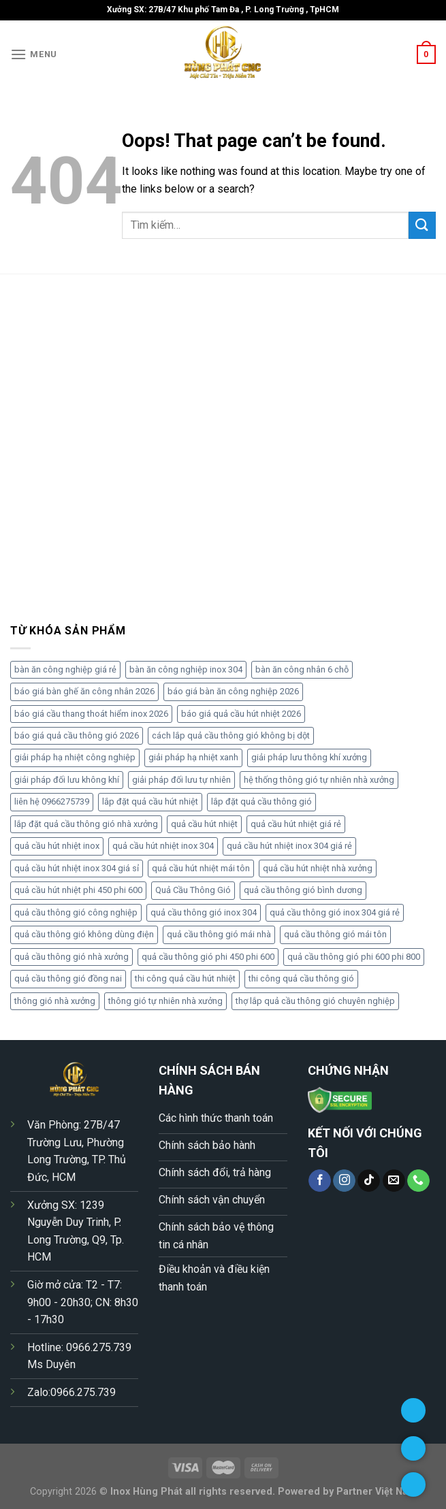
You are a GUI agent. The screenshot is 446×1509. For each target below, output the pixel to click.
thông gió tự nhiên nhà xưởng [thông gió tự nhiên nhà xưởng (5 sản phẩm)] (165, 1001)
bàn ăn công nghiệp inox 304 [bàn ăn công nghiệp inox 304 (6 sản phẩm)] (185, 669)
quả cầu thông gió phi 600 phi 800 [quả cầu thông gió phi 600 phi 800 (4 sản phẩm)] (353, 957)
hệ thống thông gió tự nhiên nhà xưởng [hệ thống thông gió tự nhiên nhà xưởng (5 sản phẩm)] (319, 780)
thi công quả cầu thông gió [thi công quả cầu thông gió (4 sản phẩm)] (301, 978)
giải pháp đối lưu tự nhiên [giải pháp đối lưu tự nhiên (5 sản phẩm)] (181, 780)
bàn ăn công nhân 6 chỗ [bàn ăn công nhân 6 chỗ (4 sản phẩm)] (302, 669)
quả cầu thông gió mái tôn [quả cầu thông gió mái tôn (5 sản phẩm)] (335, 934)
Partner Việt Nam (376, 1491)
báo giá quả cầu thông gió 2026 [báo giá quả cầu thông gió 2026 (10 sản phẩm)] (76, 735)
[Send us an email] (394, 1180)
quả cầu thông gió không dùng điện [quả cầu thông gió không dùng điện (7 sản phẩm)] (84, 934)
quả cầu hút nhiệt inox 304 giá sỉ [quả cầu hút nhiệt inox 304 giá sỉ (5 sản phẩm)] (76, 868)
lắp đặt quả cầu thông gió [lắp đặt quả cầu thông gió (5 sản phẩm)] (261, 801)
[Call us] (418, 1180)
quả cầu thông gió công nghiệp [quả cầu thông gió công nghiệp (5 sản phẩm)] (76, 912)
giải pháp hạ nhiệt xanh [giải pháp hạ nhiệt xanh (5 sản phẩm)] (193, 757)
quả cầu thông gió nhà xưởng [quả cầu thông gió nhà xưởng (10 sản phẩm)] (71, 957)
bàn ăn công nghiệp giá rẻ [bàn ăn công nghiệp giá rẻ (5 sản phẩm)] (65, 669)
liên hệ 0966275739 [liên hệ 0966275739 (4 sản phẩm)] (51, 801)
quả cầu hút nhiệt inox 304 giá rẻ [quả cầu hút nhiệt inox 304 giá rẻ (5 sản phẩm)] (289, 846)
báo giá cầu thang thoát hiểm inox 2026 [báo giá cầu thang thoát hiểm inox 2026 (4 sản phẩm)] (91, 714)
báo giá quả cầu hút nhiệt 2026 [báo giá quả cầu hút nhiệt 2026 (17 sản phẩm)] (241, 714)
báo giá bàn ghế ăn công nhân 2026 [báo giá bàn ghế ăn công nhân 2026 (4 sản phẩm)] (84, 691)
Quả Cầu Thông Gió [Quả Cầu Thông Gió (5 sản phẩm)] (193, 890)
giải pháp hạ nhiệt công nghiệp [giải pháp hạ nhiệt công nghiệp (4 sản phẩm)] (75, 757)
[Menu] (33, 54)
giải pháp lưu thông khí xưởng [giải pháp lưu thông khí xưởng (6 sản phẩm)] (309, 757)
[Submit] (422, 225)
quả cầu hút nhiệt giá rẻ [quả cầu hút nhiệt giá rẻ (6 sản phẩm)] (296, 824)
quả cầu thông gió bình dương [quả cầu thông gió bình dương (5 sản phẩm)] (303, 890)
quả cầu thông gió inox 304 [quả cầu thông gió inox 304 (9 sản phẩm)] (203, 912)
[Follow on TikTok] (368, 1180)
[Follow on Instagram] (344, 1180)
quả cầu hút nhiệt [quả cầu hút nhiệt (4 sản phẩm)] (204, 824)
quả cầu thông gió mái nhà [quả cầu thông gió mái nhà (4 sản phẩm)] (219, 934)
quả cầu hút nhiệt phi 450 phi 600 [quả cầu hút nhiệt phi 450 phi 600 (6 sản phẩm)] (78, 890)
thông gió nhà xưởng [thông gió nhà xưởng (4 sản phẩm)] (54, 1001)
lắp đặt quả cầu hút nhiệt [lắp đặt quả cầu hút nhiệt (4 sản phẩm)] (150, 801)
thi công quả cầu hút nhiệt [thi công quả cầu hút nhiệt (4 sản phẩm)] (185, 978)
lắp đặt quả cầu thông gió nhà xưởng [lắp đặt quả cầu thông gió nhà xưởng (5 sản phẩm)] (86, 824)
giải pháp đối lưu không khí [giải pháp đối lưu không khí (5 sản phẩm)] (66, 780)
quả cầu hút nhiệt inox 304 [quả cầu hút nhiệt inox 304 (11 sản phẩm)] (163, 846)
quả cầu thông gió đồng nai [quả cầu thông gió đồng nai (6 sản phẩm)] (68, 978)
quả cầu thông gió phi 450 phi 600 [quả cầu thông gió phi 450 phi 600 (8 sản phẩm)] (208, 957)
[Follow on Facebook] (319, 1180)
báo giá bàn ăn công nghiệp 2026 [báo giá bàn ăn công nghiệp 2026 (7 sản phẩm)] (233, 691)
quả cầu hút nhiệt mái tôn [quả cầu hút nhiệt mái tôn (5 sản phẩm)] (201, 868)
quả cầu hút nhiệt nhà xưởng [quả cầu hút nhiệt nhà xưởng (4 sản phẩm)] (317, 868)
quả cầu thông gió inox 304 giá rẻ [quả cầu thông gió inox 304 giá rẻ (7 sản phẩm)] (335, 912)
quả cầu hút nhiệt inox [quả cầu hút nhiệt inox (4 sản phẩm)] (56, 846)
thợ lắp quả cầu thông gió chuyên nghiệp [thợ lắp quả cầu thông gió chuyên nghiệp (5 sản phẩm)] (315, 1001)
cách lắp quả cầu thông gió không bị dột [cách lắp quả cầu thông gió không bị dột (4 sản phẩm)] (231, 735)
